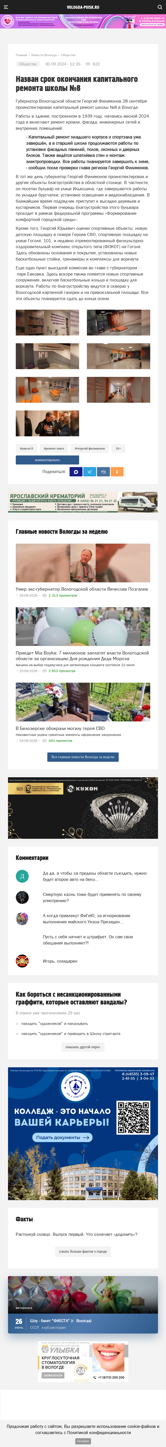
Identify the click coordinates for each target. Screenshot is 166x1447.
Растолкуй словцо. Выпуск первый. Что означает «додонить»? (76, 1234)
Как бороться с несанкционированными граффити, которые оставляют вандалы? (71, 998)
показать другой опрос (83, 1047)
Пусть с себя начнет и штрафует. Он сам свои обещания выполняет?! (88, 940)
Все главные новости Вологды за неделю (82, 757)
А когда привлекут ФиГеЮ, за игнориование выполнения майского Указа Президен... (86, 918)
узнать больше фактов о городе (83, 1251)
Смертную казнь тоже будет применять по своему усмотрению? (92, 897)
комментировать (47, 460)
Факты (24, 1219)
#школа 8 (26, 448)
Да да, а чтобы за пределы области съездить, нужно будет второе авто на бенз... (95, 876)
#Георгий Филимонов (90, 448)
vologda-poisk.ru (83, 7)
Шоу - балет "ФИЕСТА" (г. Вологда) (61, 1321)
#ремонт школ (54, 448)
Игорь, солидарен (60, 961)
